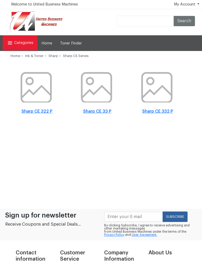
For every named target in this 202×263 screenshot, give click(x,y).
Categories (20, 43)
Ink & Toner (34, 56)
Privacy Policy (114, 234)
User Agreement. (144, 234)
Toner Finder (71, 43)
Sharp (53, 56)
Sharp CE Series (76, 56)
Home (46, 43)
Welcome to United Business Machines (44, 4)
